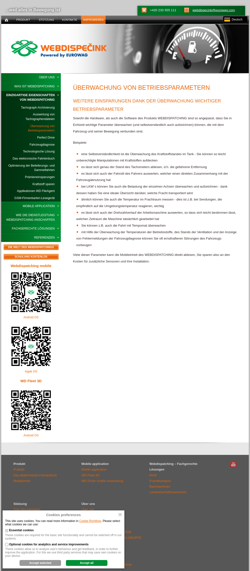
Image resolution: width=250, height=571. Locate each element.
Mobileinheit (21, 481)
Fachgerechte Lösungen (33, 228)
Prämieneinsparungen (40, 177)
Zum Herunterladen (27, 509)
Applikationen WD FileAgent (36, 191)
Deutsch (237, 19)
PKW (152, 475)
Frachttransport (160, 481)
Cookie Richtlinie (90, 521)
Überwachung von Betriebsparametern (41, 128)
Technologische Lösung (39, 151)
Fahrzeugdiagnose (42, 144)
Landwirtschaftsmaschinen (167, 492)
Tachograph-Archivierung (38, 107)
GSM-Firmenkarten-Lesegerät (34, 198)
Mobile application (39, 206)
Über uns (47, 77)
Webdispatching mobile (30, 266)
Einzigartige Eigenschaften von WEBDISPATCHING (30, 97)
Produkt (18, 469)
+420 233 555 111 (163, 10)
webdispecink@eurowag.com (213, 10)
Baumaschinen (159, 486)
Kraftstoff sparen (43, 184)
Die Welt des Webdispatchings (31, 247)
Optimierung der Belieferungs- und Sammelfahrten (31, 168)
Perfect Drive (46, 137)
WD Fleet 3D (31, 381)
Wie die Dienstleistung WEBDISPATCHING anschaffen (30, 217)
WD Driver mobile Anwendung (102, 481)
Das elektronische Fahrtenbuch (34, 158)
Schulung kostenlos (31, 256)
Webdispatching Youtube (233, 464)
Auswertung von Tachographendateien (40, 117)
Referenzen (44, 237)
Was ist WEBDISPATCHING (34, 86)
